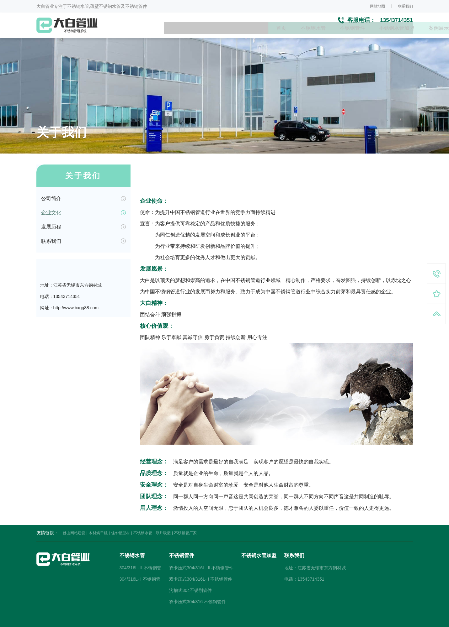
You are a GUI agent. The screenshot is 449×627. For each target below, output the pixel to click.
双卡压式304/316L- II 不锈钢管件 (201, 554)
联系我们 (405, 6)
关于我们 (403, 34)
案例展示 (331, 34)
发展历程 (51, 221)
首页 (168, 34)
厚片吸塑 (163, 520)
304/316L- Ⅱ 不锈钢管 (141, 554)
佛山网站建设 (74, 520)
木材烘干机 (98, 520)
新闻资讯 (367, 34)
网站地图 (377, 6)
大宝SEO (253, 621)
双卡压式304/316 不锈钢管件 (197, 588)
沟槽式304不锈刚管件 (190, 577)
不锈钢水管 (201, 34)
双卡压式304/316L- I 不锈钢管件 (200, 565)
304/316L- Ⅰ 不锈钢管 (140, 565)
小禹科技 (272, 621)
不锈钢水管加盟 (288, 34)
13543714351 (395, 22)
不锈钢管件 (242, 34)
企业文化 (51, 204)
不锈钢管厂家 (185, 520)
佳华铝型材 (120, 520)
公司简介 (51, 188)
